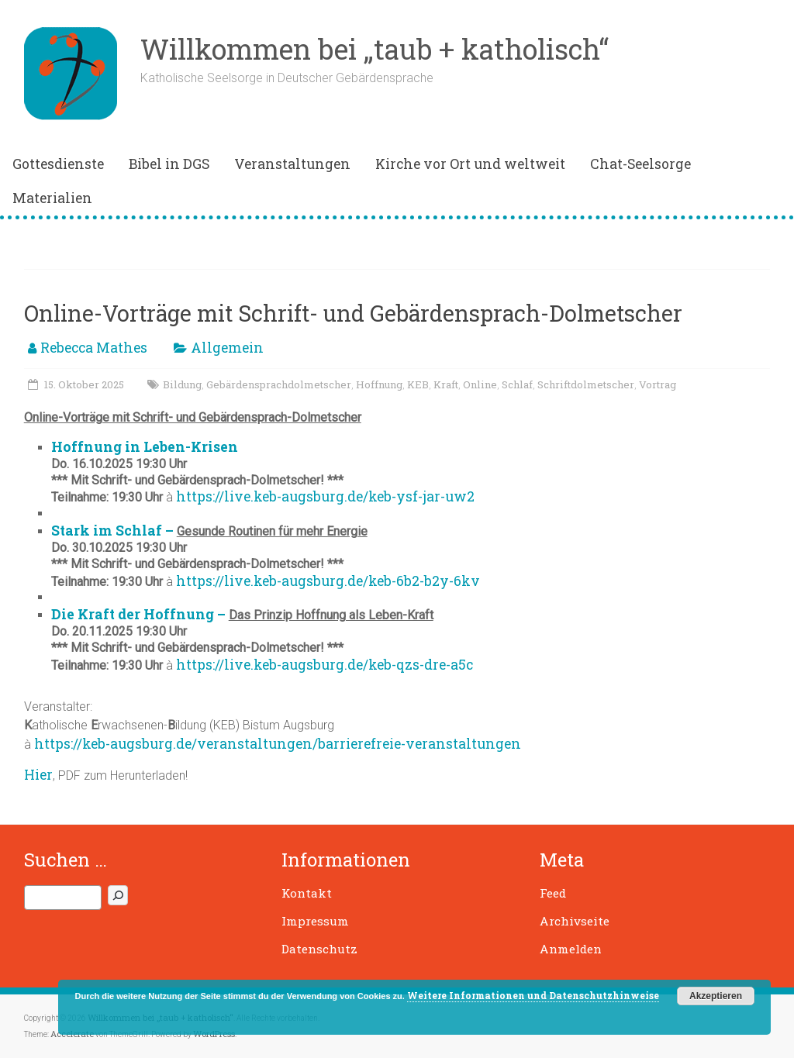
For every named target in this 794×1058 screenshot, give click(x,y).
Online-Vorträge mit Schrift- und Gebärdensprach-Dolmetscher (353, 313)
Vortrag (657, 384)
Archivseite (574, 921)
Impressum (315, 921)
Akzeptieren (715, 996)
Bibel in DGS (169, 164)
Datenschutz (319, 948)
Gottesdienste (58, 164)
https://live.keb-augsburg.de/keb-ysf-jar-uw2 (325, 496)
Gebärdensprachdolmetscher (278, 384)
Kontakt (306, 893)
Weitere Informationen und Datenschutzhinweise (533, 995)
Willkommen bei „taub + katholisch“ (374, 48)
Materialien (52, 198)
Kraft (445, 384)
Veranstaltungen (292, 164)
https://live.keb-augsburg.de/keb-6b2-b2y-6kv (328, 581)
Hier (38, 775)
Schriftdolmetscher (585, 384)
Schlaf (517, 384)
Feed (553, 893)
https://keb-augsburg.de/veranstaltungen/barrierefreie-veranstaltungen (277, 744)
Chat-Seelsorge (640, 164)
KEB (418, 384)
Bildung (182, 384)
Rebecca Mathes (93, 348)
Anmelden (571, 948)
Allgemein (227, 348)
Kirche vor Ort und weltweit (470, 164)
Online (480, 384)
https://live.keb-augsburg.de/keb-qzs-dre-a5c (324, 665)
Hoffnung (379, 384)
